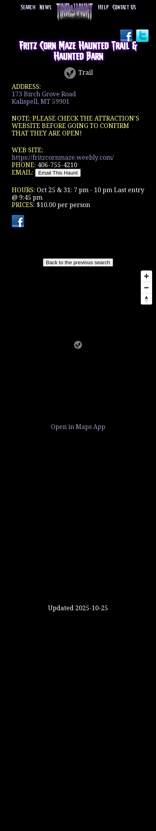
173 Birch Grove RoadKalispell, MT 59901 (44, 97)
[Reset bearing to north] (146, 299)
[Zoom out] (146, 287)
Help (103, 7)
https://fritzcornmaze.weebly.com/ (63, 157)
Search (28, 7)
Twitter (143, 36)
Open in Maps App (78, 427)
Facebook (127, 36)
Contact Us (124, 7)
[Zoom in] (146, 276)
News (45, 7)
